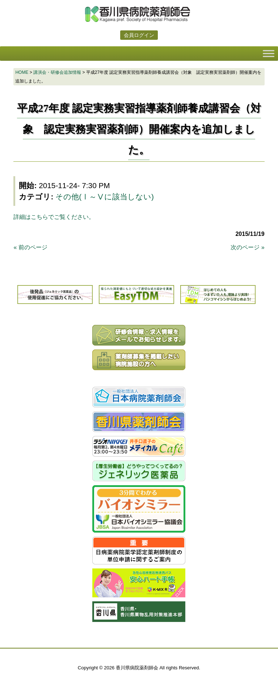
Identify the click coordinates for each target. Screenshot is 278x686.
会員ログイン (139, 35)
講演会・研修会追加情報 (57, 72)
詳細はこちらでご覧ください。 (53, 217)
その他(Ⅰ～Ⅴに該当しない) (104, 196)
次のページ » (247, 247)
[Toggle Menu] (268, 53)
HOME (21, 72)
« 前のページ (30, 247)
